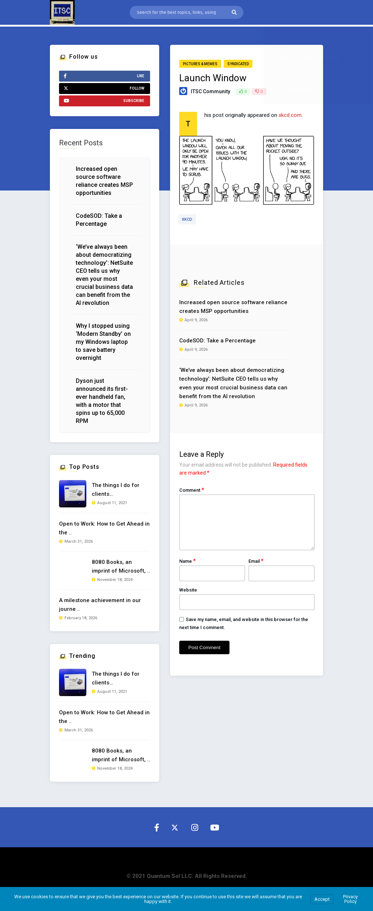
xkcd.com (290, 115)
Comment (191, 490)
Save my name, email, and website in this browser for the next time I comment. (243, 623)
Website (188, 590)
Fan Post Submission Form (306, 57)
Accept (322, 899)
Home (281, 41)
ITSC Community (210, 91)
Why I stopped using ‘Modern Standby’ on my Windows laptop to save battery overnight (103, 341)
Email (255, 561)
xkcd (187, 219)
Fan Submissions (318, 89)
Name (187, 561)
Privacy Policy (350, 899)
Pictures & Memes (200, 64)
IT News (283, 72)
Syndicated (238, 64)
